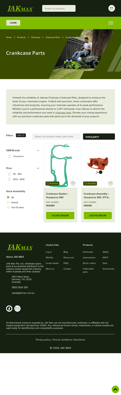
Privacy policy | (44, 339)
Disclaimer (79, 339)
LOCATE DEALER (60, 215)
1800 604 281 (20, 287)
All (12, 197)
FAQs (66, 263)
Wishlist (49, 257)
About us (50, 268)
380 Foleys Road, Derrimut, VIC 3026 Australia (22, 279)
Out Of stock (17, 207)
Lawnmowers (89, 257)
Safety (106, 251)
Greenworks (108, 268)
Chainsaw (35, 37)
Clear (21, 135)
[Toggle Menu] (110, 22)
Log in (49, 251)
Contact (67, 268)
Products (21, 37)
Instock (14, 202)
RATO (105, 257)
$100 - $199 (18, 179)
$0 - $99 (17, 174)
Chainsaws (88, 251)
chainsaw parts (63, 112)
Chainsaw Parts (52, 37)
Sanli (105, 263)
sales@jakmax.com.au (23, 293)
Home (9, 37)
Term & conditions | (63, 339)
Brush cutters (89, 263)
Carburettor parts (88, 270)
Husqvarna (18, 156)
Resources (69, 257)
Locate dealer (52, 263)
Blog (66, 251)
